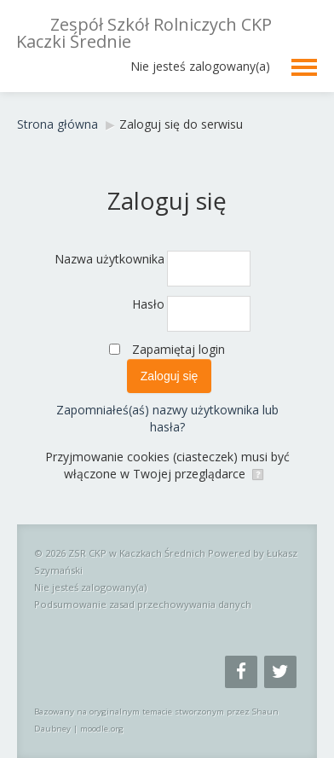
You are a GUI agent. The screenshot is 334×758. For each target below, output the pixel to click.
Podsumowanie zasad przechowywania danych (142, 604)
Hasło (148, 304)
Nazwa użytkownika (109, 259)
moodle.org (102, 728)
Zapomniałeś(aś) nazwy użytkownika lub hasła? (167, 418)
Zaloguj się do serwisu (181, 124)
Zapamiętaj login (178, 349)
